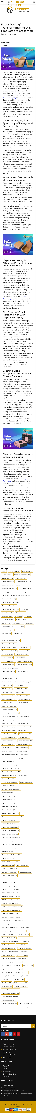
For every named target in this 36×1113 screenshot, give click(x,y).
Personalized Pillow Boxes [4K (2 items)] (9, 644)
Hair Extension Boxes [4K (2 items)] (7, 619)
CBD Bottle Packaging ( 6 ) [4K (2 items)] (9, 882)
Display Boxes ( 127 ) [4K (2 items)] (7, 612)
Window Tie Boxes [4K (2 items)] (7, 972)
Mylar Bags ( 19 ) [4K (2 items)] (6, 920)
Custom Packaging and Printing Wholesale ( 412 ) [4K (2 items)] (16, 595)
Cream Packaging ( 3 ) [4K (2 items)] (8, 761)
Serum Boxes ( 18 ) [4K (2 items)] (7, 747)
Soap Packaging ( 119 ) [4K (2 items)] (8, 751)
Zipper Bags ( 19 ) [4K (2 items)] (18, 920)
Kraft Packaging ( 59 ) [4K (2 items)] (26, 682)
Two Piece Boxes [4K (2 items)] (20, 657)
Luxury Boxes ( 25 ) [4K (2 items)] (23, 976)
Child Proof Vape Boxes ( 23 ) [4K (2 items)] (10, 834)
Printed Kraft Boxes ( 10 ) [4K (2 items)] (23, 1007)
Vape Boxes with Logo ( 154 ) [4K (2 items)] (9, 806)
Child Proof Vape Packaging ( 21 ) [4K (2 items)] (11, 837)
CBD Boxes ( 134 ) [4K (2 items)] (7, 689)
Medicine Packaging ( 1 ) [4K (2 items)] (17, 758)
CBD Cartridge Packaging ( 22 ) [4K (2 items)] (11, 886)
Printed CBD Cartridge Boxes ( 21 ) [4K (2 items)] (11, 896)
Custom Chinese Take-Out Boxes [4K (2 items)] (11, 585)
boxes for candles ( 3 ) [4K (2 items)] (8, 1007)
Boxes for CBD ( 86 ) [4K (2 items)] (7, 692)
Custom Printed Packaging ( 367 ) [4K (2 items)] (11, 855)
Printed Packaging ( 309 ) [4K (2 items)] (9, 775)
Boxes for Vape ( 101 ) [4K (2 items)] (7, 792)
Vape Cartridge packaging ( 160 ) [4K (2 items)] (11, 796)
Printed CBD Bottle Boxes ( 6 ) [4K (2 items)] (10, 893)
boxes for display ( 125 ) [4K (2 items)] (25, 699)
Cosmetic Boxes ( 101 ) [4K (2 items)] (23, 671)
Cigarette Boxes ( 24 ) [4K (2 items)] (8, 664)
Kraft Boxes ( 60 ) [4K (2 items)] (21, 675)
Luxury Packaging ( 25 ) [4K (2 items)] (8, 976)
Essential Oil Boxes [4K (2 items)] (20, 931)
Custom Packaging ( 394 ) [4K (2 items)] (25, 661)
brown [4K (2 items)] (4, 571)
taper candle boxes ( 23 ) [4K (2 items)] (24, 702)
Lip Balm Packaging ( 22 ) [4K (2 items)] (9, 733)
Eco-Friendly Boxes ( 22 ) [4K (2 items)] (8, 924)
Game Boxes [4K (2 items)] (27, 616)
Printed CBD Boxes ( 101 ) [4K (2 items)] (9, 851)
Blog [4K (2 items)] (5, 45)
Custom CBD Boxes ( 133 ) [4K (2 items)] (9, 785)
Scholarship (7, 1077)
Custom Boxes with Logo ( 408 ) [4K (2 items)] (11, 765)
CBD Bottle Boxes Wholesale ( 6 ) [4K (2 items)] (11, 903)
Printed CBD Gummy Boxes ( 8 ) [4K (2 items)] (11, 913)
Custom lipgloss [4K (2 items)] (6, 592)
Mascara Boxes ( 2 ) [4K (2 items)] (7, 630)
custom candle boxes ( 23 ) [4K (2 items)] (9, 706)
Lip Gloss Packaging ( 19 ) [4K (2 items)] (9, 737)
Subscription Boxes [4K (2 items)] (7, 654)
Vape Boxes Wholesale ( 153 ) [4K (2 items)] (9, 803)
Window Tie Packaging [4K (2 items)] (21, 972)
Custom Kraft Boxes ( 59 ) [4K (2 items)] (25, 727)
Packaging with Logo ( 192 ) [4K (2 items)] (9, 782)
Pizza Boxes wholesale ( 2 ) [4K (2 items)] (9, 650)
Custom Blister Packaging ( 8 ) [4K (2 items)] (10, 989)
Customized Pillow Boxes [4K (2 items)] (9, 606)
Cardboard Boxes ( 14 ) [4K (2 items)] (8, 675)
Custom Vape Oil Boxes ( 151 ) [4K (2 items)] (10, 823)
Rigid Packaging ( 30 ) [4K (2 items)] (20, 982)
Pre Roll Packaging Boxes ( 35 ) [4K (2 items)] (10, 668)
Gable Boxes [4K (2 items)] (18, 616)
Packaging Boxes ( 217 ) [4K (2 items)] (8, 661)
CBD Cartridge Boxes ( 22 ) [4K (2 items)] (9, 875)
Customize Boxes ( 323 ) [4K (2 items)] (8, 778)
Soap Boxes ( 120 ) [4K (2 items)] (24, 650)
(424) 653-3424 (15, 5)
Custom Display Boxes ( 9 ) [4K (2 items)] (9, 1003)
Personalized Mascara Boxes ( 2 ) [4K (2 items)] (11, 640)
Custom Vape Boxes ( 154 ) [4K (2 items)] (9, 810)
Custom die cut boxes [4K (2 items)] (25, 588)
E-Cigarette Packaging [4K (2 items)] (8, 727)
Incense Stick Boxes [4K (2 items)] (22, 944)
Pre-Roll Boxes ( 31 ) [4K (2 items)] (22, 720)
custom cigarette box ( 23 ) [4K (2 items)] (9, 588)
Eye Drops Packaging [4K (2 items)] (8, 944)
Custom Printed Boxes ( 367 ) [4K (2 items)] (10, 858)
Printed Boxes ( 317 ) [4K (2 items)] (24, 775)
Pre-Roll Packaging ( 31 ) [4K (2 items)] (9, 723)
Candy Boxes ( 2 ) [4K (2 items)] (6, 574)
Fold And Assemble (9, 1049)
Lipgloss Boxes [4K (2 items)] (6, 623)
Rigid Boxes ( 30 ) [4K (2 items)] (7, 982)
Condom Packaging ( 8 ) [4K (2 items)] (9, 938)
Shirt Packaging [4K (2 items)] (6, 965)
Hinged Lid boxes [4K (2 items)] (21, 619)
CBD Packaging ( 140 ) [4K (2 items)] (8, 671)
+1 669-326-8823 (16, 2)
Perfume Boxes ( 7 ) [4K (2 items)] (22, 637)
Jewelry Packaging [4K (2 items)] (7, 931)
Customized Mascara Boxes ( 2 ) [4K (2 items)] (10, 602)
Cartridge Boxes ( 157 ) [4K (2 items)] (8, 695)
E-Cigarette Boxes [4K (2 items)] (23, 723)
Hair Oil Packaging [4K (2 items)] (7, 962)
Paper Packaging (9, 98)
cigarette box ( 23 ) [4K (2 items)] (21, 578)
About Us (6, 1066)
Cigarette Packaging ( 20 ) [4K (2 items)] (9, 709)
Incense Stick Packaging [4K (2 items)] (8, 948)
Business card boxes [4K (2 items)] (14, 571)
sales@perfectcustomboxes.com (14, 1090)
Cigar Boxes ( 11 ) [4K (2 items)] (24, 716)
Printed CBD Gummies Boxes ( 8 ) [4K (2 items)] (11, 910)
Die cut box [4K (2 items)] (25, 609)
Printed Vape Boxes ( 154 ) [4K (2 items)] (9, 799)
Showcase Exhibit (9, 1055)
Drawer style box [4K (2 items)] (20, 612)
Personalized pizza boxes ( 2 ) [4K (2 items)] (10, 647)
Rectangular (7, 1052)
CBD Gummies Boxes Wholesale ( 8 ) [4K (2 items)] (12, 917)
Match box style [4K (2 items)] (6, 633)
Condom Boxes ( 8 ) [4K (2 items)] (23, 934)
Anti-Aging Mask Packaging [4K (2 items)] (10, 951)
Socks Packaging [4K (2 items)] (28, 965)
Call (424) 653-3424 (9, 1088)
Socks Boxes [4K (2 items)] (17, 965)
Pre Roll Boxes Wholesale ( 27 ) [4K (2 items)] (10, 830)
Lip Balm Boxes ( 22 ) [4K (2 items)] (24, 730)
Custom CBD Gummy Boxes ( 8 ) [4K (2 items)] (11, 889)
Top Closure (7, 1057)
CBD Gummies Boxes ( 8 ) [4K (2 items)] (9, 872)
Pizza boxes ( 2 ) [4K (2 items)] (25, 647)
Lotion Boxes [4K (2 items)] (29, 623)
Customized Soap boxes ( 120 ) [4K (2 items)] (10, 609)
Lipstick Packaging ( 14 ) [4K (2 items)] (8, 740)
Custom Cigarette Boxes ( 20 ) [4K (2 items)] (10, 713)
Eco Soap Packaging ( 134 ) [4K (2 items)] (24, 751)
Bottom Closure (8, 1047)
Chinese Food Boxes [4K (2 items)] (7, 578)
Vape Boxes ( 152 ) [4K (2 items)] (20, 692)
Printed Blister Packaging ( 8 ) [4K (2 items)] (10, 993)
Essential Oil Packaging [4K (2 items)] (8, 934)
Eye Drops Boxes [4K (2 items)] (25, 941)
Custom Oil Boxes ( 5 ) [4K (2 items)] (26, 782)
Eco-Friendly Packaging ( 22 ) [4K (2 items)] (10, 927)
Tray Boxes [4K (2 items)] (5, 758)
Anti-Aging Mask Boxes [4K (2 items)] (24, 948)
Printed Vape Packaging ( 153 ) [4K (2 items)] (10, 813)
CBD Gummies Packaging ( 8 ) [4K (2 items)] (10, 899)
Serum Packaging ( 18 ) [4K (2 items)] (21, 747)
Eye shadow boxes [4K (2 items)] (7, 616)
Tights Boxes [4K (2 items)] (5, 969)
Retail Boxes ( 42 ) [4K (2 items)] (7, 986)
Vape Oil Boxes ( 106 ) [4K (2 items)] (8, 865)
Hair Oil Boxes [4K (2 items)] (22, 958)
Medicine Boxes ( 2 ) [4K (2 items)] (19, 685)
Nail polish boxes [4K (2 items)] (18, 633)
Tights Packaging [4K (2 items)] (17, 969)
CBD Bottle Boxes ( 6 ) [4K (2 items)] (25, 872)
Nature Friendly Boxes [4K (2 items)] (8, 637)
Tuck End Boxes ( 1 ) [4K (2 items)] (7, 657)
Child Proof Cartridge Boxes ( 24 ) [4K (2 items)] (11, 841)
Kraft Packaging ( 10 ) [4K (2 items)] (26, 1003)
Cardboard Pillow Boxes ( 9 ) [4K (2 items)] (22, 574)
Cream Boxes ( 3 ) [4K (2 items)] (7, 685)
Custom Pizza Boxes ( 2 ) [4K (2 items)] (9, 599)
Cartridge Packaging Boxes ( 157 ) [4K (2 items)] (11, 789)
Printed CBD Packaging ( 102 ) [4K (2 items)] (10, 861)
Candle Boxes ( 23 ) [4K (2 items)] (27, 571)
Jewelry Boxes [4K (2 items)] (25, 927)
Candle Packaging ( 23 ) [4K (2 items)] (8, 702)
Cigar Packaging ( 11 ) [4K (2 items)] (8, 720)
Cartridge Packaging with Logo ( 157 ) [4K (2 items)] (12, 816)
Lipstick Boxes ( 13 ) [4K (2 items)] (18, 623)
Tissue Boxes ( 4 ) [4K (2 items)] (25, 951)
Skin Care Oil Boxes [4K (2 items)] (22, 955)
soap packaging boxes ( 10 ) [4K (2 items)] (9, 1000)
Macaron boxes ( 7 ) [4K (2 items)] (7, 626)
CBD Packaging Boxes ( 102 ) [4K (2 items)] (10, 868)
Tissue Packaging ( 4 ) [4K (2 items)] (8, 955)
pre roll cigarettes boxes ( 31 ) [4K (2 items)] (10, 716)
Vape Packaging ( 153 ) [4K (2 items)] (23, 695)
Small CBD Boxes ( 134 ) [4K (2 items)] (21, 689)
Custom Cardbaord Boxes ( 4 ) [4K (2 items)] (25, 581)
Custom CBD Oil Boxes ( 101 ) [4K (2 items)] (10, 848)
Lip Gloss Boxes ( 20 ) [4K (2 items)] (25, 733)
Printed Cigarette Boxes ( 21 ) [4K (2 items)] (10, 827)
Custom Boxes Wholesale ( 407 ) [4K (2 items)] (11, 772)
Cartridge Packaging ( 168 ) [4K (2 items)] (24, 664)
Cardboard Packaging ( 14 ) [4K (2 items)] (9, 682)
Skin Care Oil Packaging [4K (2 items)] (9, 958)
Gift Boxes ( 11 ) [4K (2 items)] (6, 979)
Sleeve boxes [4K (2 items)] (24, 754)
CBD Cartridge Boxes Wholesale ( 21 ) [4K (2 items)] (12, 906)
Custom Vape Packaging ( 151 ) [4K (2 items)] (10, 820)
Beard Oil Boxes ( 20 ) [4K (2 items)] (8, 744)
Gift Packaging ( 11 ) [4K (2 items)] (18, 979)
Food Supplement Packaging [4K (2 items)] (10, 941)
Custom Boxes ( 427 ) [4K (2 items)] (8, 581)
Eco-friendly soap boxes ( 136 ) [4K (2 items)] (10, 754)
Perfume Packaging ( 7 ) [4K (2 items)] (25, 740)
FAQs (5, 1069)
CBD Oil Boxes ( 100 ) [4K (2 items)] (22, 865)
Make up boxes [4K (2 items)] (19, 626)
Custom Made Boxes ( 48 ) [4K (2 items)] (21, 592)
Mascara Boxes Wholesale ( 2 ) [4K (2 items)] (23, 630)
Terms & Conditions (9, 1074)
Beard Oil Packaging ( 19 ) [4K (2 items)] (24, 744)
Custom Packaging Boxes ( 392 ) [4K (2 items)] (11, 768)
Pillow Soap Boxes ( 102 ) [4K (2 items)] (9, 730)
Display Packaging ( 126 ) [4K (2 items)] (9, 699)
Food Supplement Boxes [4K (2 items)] (25, 938)
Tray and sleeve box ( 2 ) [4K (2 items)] (21, 654)
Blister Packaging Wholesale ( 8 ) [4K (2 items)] (11, 996)
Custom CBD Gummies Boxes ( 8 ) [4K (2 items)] (11, 879)
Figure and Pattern (9, 1044)
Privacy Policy (7, 1071)
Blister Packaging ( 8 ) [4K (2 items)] (21, 986)
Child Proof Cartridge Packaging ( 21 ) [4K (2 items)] (12, 844)
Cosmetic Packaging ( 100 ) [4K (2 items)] (9, 678)
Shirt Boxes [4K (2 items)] (18, 962)
